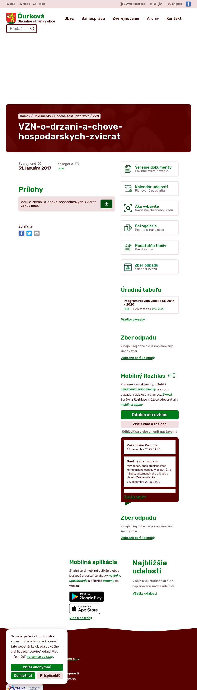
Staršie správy (135, 428)
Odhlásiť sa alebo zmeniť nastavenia (149, 363)
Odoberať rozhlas (149, 346)
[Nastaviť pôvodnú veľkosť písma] (155, 4)
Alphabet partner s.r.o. (63, 590)
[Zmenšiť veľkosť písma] (151, 4)
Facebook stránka (170, 681)
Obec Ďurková (41, 594)
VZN (61, 100)
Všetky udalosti (145, 525)
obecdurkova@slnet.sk (173, 677)
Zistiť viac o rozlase (150, 356)
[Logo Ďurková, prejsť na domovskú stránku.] (30, 18)
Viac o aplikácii (81, 550)
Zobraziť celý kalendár (138, 290)
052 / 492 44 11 (167, 668)
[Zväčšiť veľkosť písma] (160, 4)
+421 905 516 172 (169, 673)
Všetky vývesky (133, 251)
